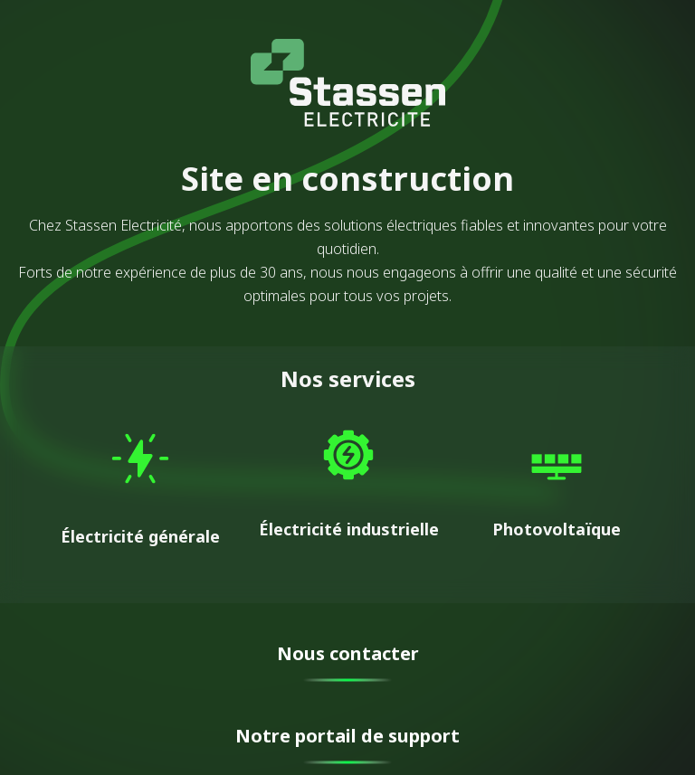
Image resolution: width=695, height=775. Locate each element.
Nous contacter (348, 653)
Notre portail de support (347, 735)
